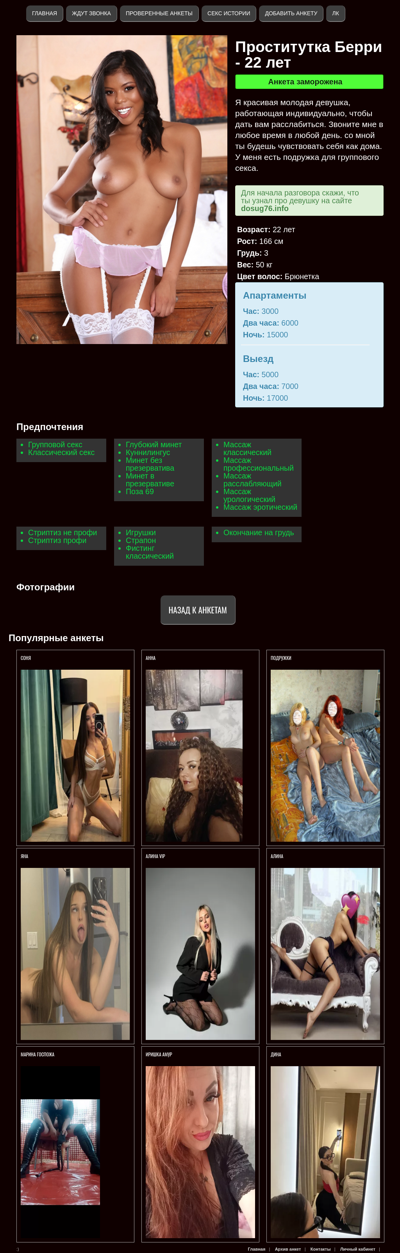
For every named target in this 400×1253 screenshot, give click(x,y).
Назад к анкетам (198, 610)
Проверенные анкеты (159, 13)
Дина (276, 1054)
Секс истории (228, 13)
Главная (44, 13)
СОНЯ (26, 657)
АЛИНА (277, 856)
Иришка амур (159, 1054)
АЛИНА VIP (155, 856)
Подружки (281, 657)
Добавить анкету (291, 13)
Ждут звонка (91, 13)
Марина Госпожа (38, 1054)
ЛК (335, 13)
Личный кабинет (357, 1249)
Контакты (321, 1249)
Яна (24, 856)
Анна (150, 657)
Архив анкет (288, 1249)
